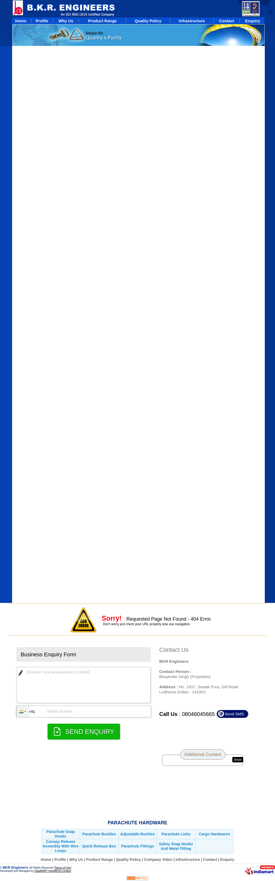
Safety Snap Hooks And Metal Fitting (176, 846)
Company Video (158, 859)
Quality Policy (129, 859)
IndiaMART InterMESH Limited (52, 870)
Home (46, 859)
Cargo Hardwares (214, 834)
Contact (210, 859)
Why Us (76, 859)
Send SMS (234, 714)
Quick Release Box (99, 846)
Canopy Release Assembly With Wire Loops (61, 846)
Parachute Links (175, 834)
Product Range (99, 859)
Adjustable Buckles (137, 834)
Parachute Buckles (99, 834)
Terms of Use (63, 867)
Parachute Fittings (137, 846)
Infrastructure (188, 859)
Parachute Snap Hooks (60, 833)
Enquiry (227, 859)
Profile (60, 859)
